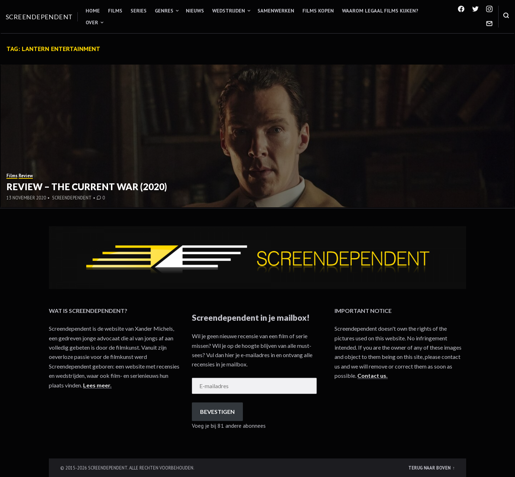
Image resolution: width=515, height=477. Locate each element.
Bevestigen (217, 411)
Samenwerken (276, 10)
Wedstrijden (228, 10)
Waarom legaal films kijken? (380, 10)
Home (93, 10)
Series (139, 10)
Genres (164, 10)
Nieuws (195, 10)
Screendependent (39, 17)
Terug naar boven (430, 468)
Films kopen (318, 10)
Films (115, 10)
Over (92, 22)
